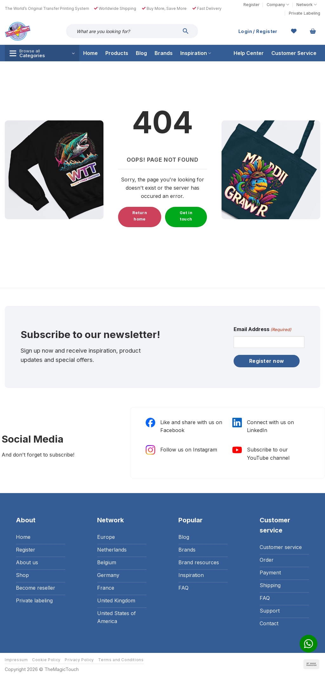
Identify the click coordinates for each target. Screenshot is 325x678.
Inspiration (195, 53)
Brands (164, 53)
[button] (313, 31)
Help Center (249, 53)
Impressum (16, 659)
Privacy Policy (79, 659)
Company (278, 5)
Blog (141, 53)
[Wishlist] (294, 31)
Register (251, 4)
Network (306, 5)
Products (116, 53)
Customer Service (293, 53)
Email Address (262, 329)
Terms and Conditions (120, 659)
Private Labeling (304, 13)
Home (90, 53)
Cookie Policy (46, 659)
